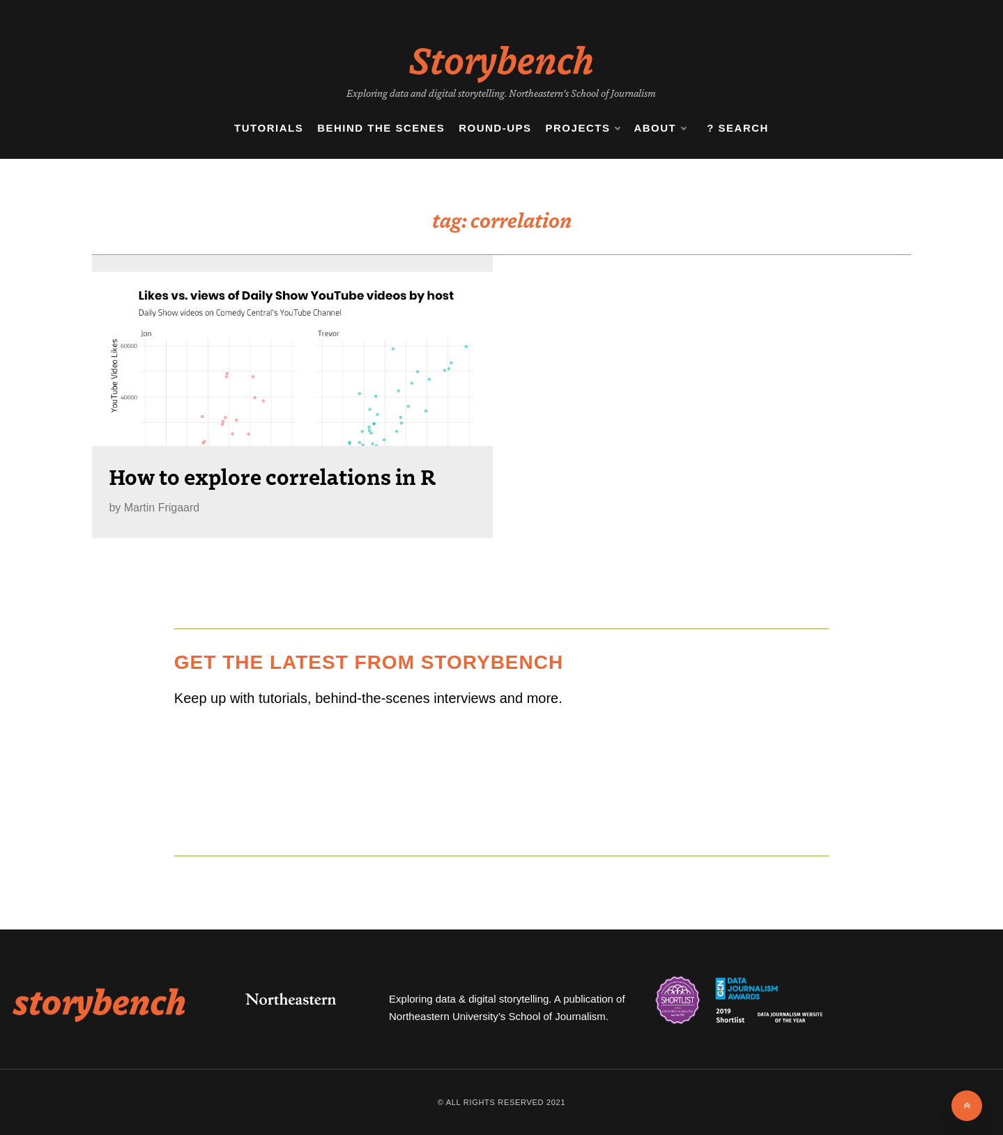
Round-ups (495, 128)
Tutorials (268, 128)
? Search (738, 128)
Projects (583, 128)
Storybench (501, 58)
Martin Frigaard (161, 508)
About (660, 128)
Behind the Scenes (381, 128)
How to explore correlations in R (272, 476)
